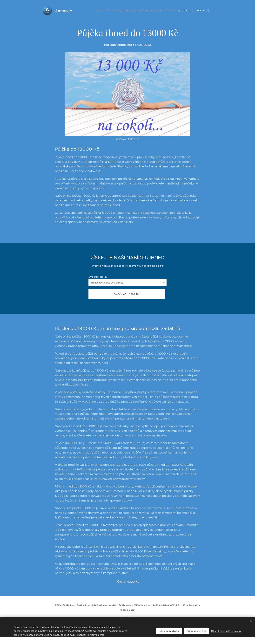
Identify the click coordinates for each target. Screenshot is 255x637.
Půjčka (58, 605)
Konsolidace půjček (166, 605)
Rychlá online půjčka (189, 605)
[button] (203, 11)
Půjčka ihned (69, 605)
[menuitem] (85, 11)
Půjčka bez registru (107, 605)
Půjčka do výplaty (86, 605)
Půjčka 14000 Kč (127, 581)
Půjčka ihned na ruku (145, 605)
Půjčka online (126, 605)
